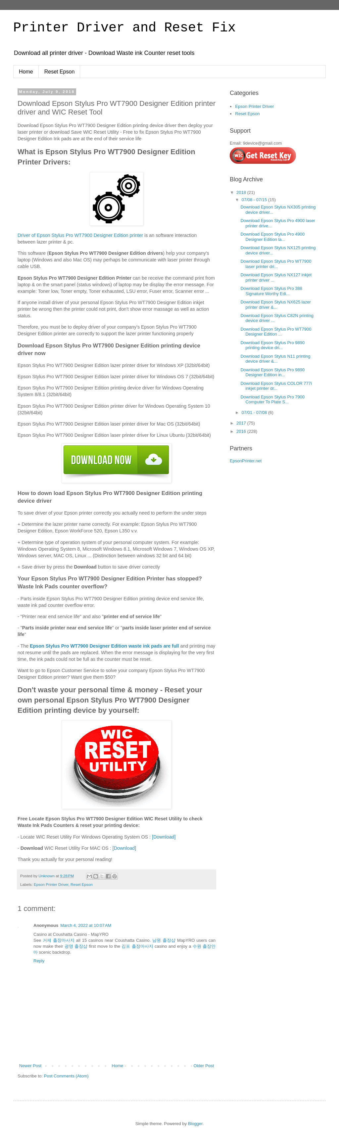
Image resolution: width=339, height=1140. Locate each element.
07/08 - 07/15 (255, 199)
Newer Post (30, 1065)
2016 (241, 431)
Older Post (204, 1065)
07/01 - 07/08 (255, 412)
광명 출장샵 (76, 946)
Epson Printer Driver (51, 884)
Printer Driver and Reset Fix (124, 28)
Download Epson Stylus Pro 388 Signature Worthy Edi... (271, 291)
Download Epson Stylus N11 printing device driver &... (275, 359)
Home (26, 71)
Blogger (195, 1123)
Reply (38, 960)
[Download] (164, 837)
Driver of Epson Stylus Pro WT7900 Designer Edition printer (80, 235)
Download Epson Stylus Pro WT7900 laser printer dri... (275, 264)
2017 (241, 423)
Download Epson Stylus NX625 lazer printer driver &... (275, 304)
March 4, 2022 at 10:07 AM (85, 925)
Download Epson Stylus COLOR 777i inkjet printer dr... (276, 386)
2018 (241, 192)
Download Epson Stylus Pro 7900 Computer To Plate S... (272, 399)
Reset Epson (59, 71)
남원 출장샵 (163, 940)
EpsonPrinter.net (246, 460)
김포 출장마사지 (137, 946)
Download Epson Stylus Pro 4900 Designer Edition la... (272, 237)
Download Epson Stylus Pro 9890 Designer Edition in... (272, 372)
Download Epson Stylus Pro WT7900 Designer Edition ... (275, 332)
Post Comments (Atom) (66, 1075)
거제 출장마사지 (58, 940)
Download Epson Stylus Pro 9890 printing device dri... (272, 345)
